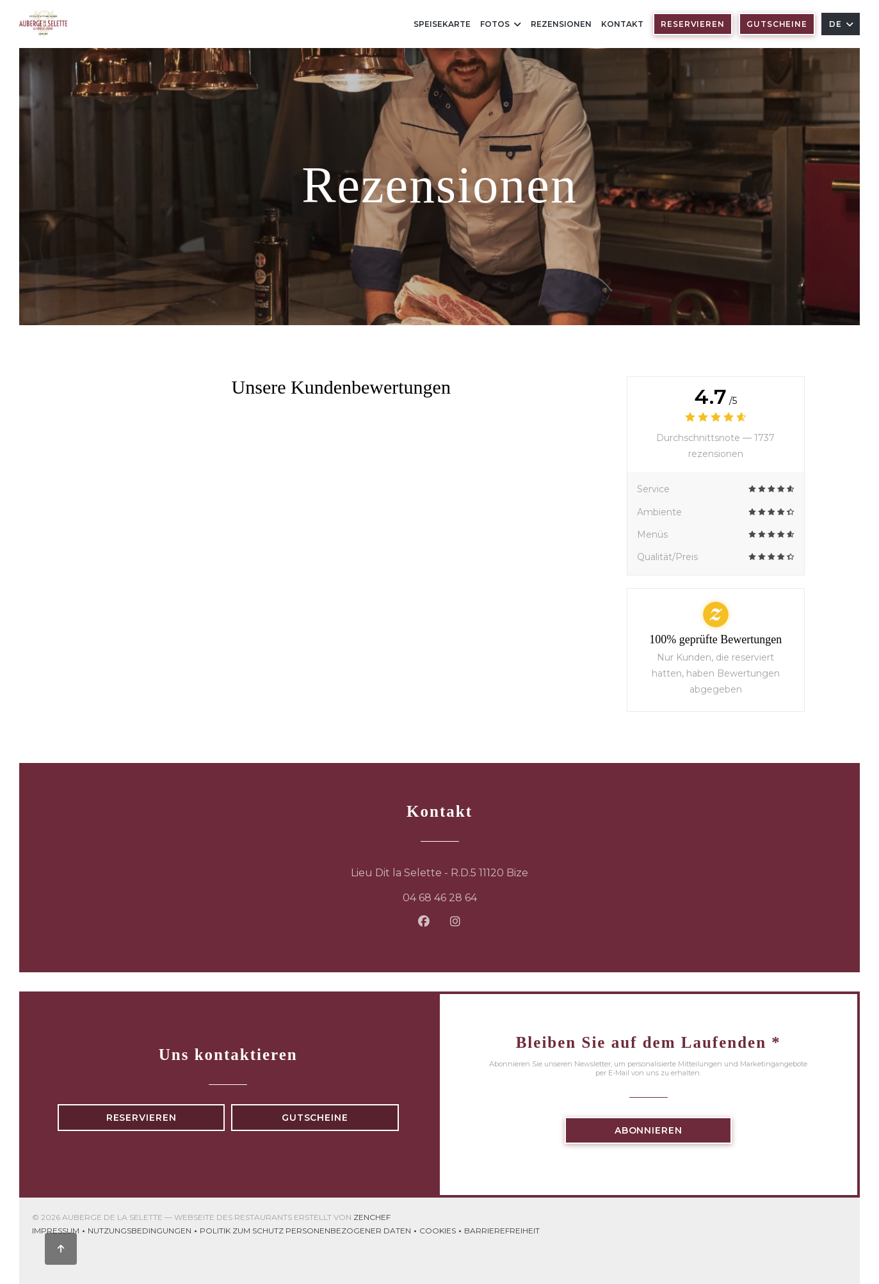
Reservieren (693, 24)
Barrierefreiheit (502, 1232)
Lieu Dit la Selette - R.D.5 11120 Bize (509, 871)
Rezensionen (561, 24)
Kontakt (622, 24)
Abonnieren (648, 1130)
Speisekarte (442, 24)
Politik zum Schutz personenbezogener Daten (309, 1232)
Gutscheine (776, 24)
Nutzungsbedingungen (144, 1232)
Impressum (60, 1232)
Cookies (441, 1232)
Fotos (500, 24)
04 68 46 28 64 (440, 898)
